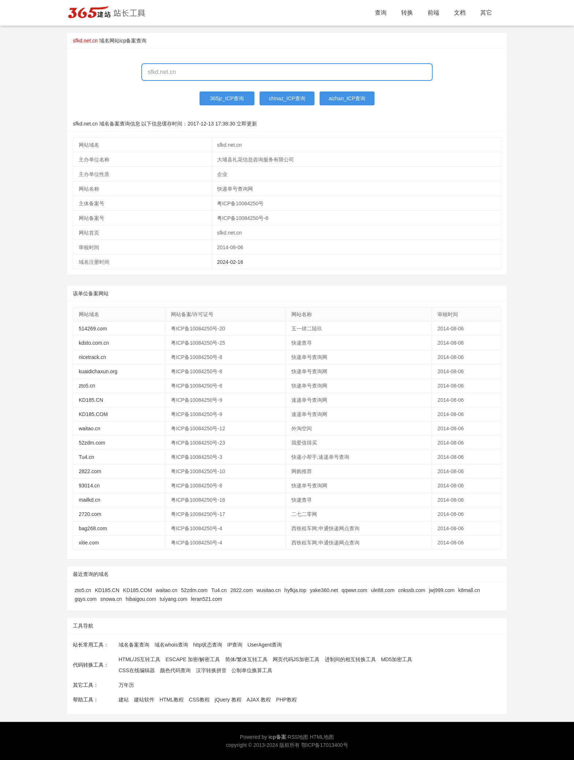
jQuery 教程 (228, 700)
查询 (381, 13)
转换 (407, 13)
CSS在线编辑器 (137, 670)
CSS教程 (199, 700)
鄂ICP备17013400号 (324, 745)
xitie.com (89, 543)
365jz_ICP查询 (227, 98)
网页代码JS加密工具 (296, 659)
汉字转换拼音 (211, 670)
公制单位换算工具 (251, 670)
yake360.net (324, 590)
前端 (433, 13)
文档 (460, 13)
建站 (124, 700)
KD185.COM (93, 414)
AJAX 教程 (259, 700)
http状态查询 (207, 645)
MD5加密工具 (397, 659)
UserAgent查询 (264, 645)
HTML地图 (322, 737)
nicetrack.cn (92, 357)
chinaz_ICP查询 (287, 98)
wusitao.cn (269, 590)
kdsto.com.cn (94, 343)
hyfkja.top (295, 590)
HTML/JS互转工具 (139, 659)
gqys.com (86, 599)
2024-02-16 (230, 262)
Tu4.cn (86, 457)
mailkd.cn (89, 500)
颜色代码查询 (175, 670)
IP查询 (234, 645)
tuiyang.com (173, 599)
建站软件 (144, 700)
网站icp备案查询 (128, 41)
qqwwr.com (354, 590)
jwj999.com (442, 590)
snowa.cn (111, 599)
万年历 (126, 685)
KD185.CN (91, 400)
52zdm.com (92, 443)
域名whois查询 (171, 645)
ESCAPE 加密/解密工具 (192, 659)
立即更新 (246, 124)
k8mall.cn (469, 590)
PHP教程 (286, 700)
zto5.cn (87, 386)
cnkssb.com (411, 590)
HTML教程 (172, 700)
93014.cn (89, 485)
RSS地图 (298, 737)
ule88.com (383, 590)
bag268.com (93, 528)
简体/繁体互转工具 (246, 659)
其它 (486, 13)
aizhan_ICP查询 (347, 98)
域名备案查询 (134, 645)
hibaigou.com (141, 599)
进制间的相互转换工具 (350, 659)
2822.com (90, 471)
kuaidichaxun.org (98, 371)
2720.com (90, 514)
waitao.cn (89, 428)
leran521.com (206, 599)
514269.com (93, 329)
